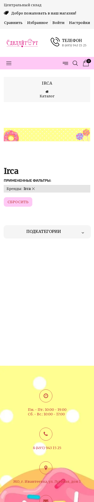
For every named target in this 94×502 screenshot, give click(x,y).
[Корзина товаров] (85, 63)
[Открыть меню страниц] (65, 63)
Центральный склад (22, 5)
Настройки (79, 22)
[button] (33, 188)
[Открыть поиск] (75, 63)
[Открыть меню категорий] (9, 63)
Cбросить (18, 202)
